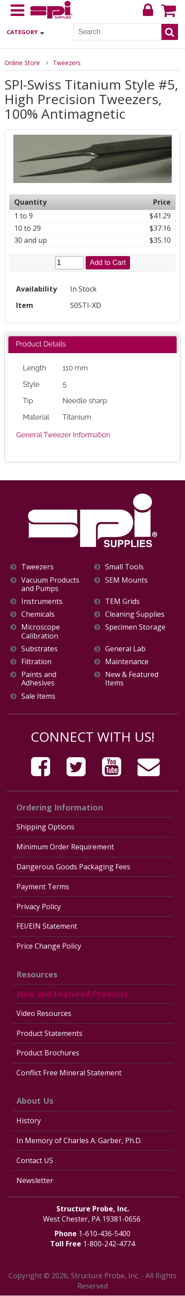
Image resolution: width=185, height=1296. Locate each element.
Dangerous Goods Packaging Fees (73, 867)
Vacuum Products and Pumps (50, 584)
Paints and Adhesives (38, 678)
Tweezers (67, 62)
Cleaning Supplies (135, 614)
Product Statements (49, 1033)
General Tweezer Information (63, 435)
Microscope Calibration (40, 631)
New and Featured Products (72, 994)
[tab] (92, 344)
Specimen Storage (135, 627)
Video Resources (43, 1013)
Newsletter (34, 1180)
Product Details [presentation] (41, 344)
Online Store (22, 62)
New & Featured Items (131, 678)
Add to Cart (108, 262)
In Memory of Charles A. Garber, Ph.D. (79, 1140)
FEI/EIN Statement (46, 926)
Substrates (39, 649)
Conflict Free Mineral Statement (69, 1073)
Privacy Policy (38, 906)
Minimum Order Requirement (65, 847)
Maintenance (127, 662)
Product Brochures (47, 1053)
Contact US (34, 1160)
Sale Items (38, 696)
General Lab (125, 649)
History (28, 1120)
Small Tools (124, 567)
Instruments (42, 601)
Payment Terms (42, 886)
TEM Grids (122, 601)
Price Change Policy (48, 946)
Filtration (36, 662)
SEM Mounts (126, 580)
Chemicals (38, 614)
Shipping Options (45, 827)
